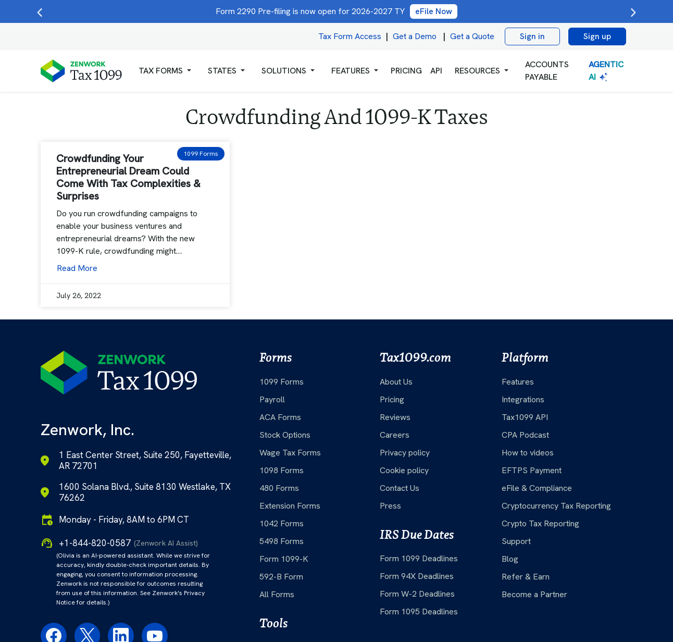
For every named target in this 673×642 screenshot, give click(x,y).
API (436, 70)
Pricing (392, 399)
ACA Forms (280, 417)
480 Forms (279, 488)
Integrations (523, 399)
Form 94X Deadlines (417, 576)
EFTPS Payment (532, 470)
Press (390, 506)
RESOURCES (477, 70)
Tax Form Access (349, 36)
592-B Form (281, 577)
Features (518, 382)
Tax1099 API (525, 417)
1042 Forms (281, 523)
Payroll (272, 399)
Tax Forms (161, 70)
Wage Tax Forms (290, 453)
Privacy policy (405, 453)
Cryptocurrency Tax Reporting (556, 506)
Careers (394, 435)
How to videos (528, 453)
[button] (164, 70)
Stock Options (284, 435)
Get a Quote (472, 36)
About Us (396, 382)
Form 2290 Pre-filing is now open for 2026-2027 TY (336, 11)
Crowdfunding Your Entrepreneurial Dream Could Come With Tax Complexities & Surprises (128, 177)
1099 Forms (281, 382)
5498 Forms (281, 541)
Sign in (532, 36)
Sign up (597, 36)
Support (516, 541)
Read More (77, 268)
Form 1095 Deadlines (419, 611)
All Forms (276, 594)
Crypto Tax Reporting (540, 523)
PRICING (406, 70)
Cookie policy (404, 470)
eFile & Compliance (537, 488)
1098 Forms (281, 470)
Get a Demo (415, 36)
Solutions (283, 70)
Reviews (395, 417)
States (222, 70)
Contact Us (399, 488)
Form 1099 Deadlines (419, 558)
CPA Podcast (525, 435)
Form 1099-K (283, 559)
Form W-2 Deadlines (417, 594)
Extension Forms (289, 506)
